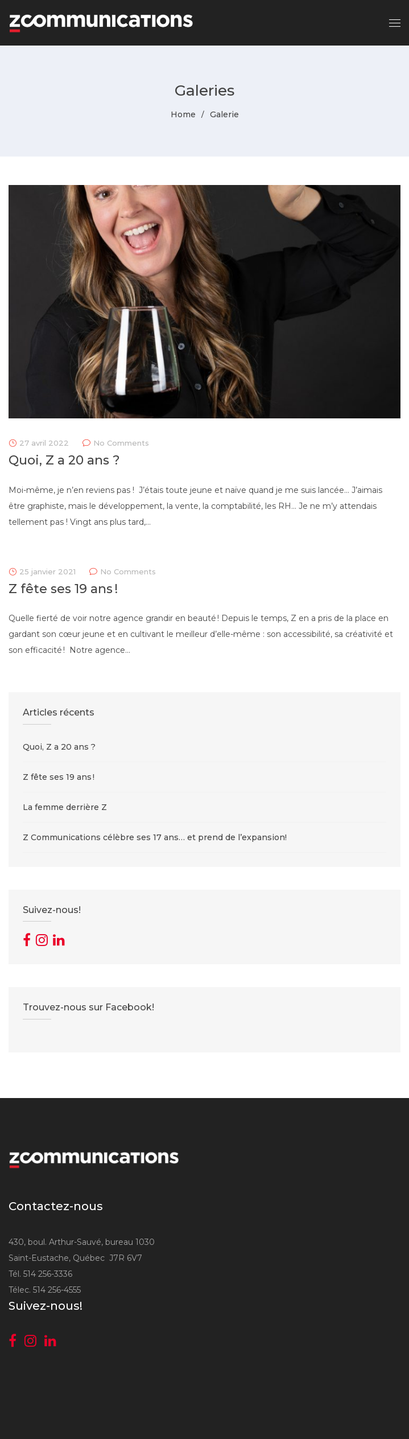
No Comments (121, 442)
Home (183, 114)
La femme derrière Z (65, 807)
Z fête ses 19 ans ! (63, 589)
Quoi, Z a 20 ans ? (64, 460)
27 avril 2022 (44, 442)
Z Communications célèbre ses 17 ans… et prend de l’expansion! (155, 837)
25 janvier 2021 (47, 571)
